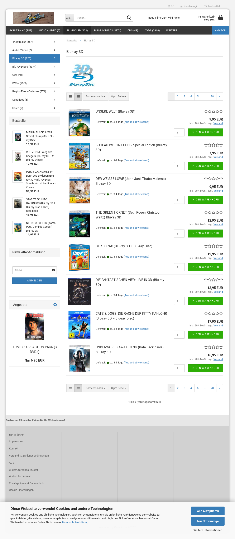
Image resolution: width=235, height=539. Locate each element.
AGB (11, 469)
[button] (171, 6)
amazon (220, 30)
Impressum (16, 447)
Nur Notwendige (208, 521)
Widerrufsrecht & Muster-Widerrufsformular (24, 479)
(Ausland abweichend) (136, 128)
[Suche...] (69, 18)
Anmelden (34, 286)
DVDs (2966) (152, 30)
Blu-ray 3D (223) (77, 30)
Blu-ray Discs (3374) (107, 30)
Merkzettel (212, 6)
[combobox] (95, 103)
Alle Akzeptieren (208, 511)
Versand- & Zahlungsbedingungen (29, 461)
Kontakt (13, 454)
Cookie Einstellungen (21, 496)
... (205, 102)
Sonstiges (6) (20, 106)
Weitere (171, 30)
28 (212, 102)
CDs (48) (133, 30)
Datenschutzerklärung (75, 522)
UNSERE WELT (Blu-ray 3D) (115, 118)
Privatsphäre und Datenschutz (26, 489)
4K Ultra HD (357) (20, 30)
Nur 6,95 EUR (34, 367)
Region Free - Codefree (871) (29, 97)
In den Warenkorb (205, 138)
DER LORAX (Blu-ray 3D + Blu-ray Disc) (124, 252)
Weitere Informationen (207, 530)
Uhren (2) (17, 114)
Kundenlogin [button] (189, 6)
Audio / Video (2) (49, 30)
